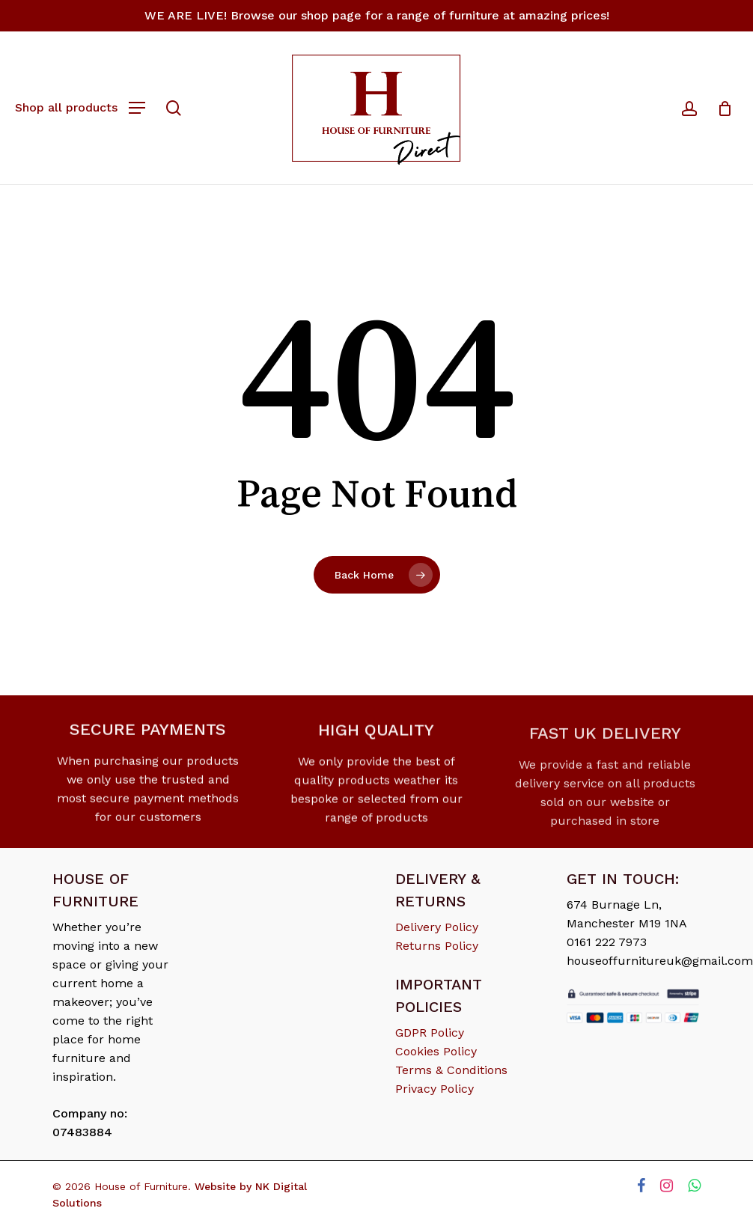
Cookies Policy (436, 1051)
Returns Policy (436, 946)
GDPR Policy (429, 1032)
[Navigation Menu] (80, 107)
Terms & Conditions (451, 1070)
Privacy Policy (434, 1089)
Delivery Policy (436, 927)
